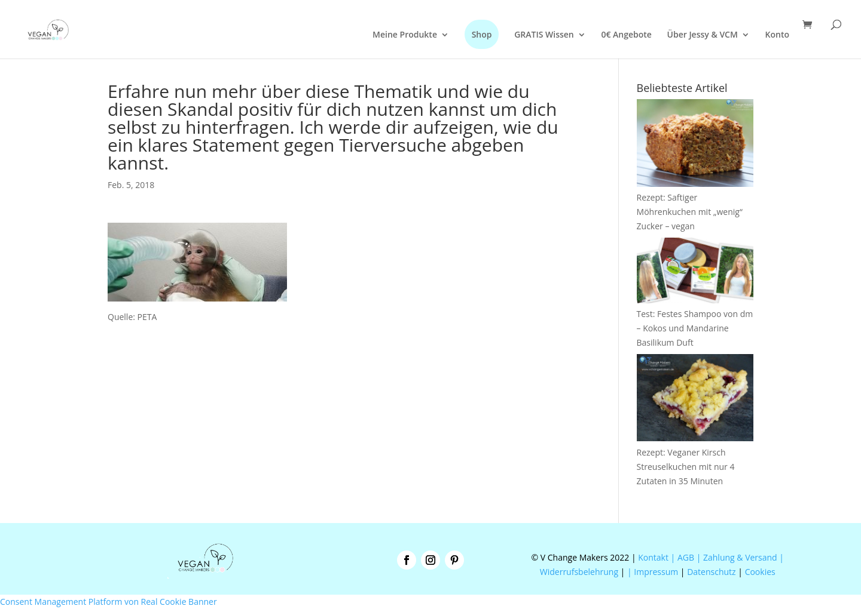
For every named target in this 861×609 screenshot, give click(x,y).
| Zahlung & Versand (738, 557)
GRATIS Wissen (544, 35)
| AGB (682, 557)
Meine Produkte (405, 35)
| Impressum (652, 571)
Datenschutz (711, 571)
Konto (777, 35)
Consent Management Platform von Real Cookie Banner (108, 601)
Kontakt (652, 557)
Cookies (760, 571)
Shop (482, 34)
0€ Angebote (626, 35)
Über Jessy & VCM (702, 35)
